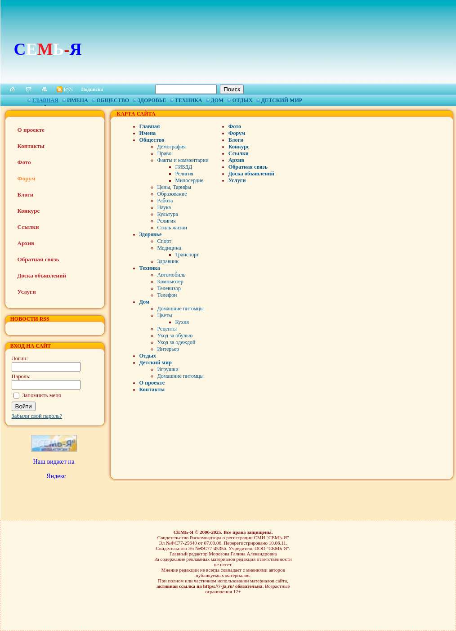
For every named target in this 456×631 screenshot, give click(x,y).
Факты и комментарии (183, 160)
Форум (27, 178)
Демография (171, 146)
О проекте (31, 129)
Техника (188, 100)
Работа (165, 200)
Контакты (31, 146)
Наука (164, 207)
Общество (113, 100)
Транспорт (187, 254)
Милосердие (189, 180)
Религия (184, 173)
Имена (77, 100)
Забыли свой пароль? (37, 416)
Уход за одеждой (176, 342)
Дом (217, 100)
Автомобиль (171, 275)
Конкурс (29, 210)
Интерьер (168, 349)
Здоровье (152, 100)
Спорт (164, 241)
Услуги (27, 291)
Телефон (167, 295)
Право (164, 153)
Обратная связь (38, 259)
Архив (26, 243)
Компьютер (170, 281)
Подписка (92, 89)
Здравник (168, 261)
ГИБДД (183, 167)
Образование (172, 194)
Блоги (26, 194)
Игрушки (168, 369)
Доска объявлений (42, 275)
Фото (24, 162)
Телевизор (169, 288)
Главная (45, 100)
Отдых (242, 100)
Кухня (182, 322)
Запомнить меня (41, 395)
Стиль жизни (172, 227)
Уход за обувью (175, 335)
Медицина (169, 248)
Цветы (164, 315)
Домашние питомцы (180, 308)
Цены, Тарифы (174, 187)
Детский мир (281, 100)
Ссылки (28, 227)
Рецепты (167, 329)
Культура (167, 214)
